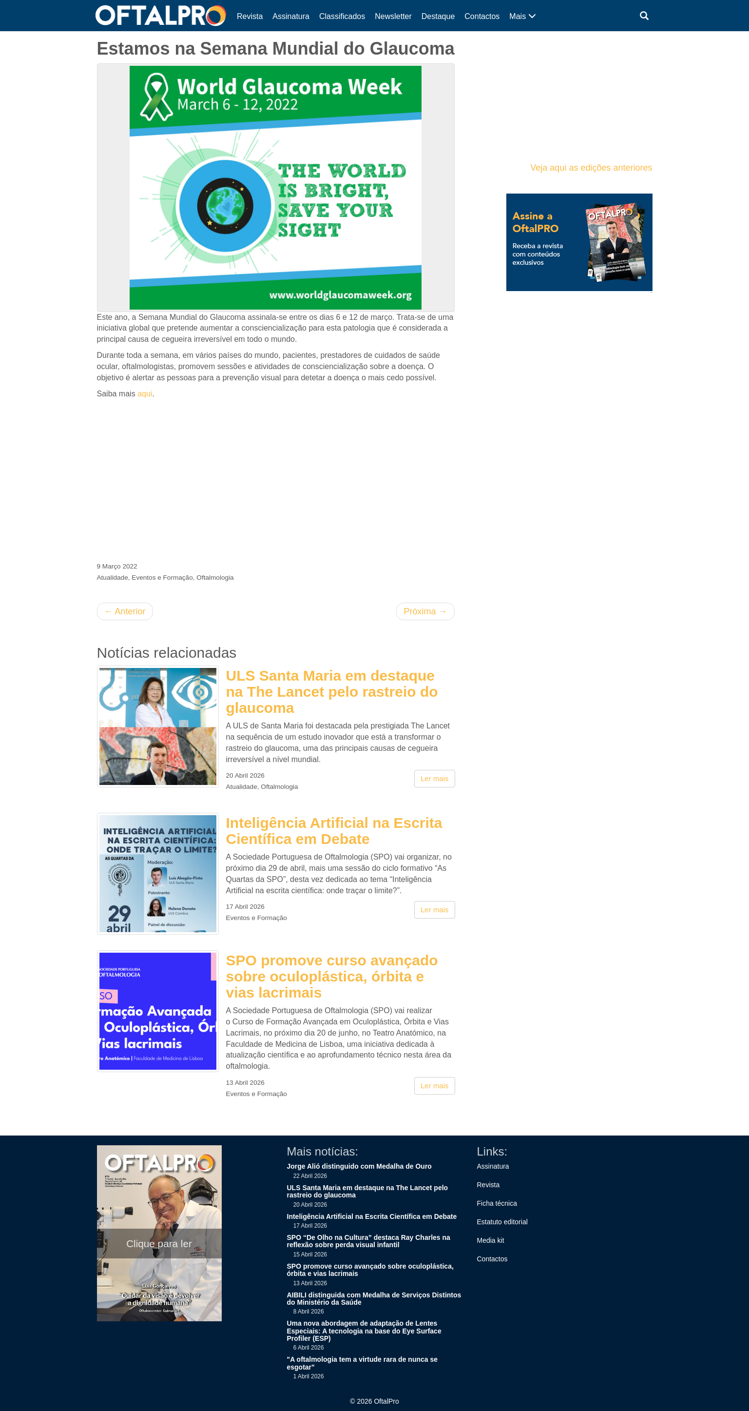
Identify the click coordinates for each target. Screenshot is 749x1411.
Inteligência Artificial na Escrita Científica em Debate (334, 831)
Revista (250, 16)
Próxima (425, 611)
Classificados (342, 16)
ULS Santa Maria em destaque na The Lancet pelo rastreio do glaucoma (332, 691)
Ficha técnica (497, 1203)
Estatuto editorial (502, 1222)
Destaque (438, 16)
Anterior (125, 611)
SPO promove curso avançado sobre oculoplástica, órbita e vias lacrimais (332, 976)
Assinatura (290, 16)
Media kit (490, 1240)
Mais (522, 16)
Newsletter (393, 16)
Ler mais (435, 778)
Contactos (481, 16)
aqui (144, 394)
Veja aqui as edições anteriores (591, 168)
